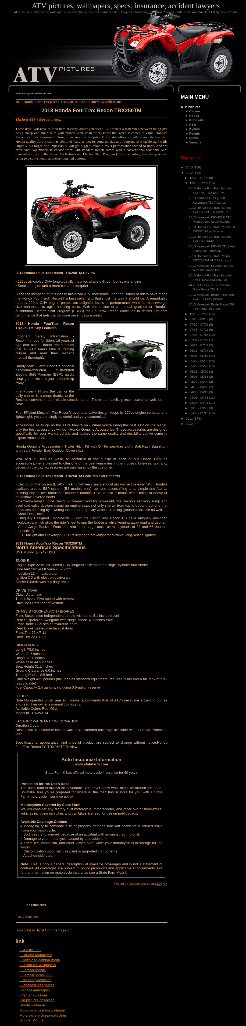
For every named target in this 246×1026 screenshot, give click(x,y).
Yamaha (195, 142)
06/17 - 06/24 (199, 350)
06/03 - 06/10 (199, 356)
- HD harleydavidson (36, 980)
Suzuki (194, 138)
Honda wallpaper (33, 1005)
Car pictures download (37, 1000)
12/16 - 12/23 (199, 314)
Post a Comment (27, 916)
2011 (190, 418)
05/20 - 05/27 (199, 366)
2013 (190, 167)
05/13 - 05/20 (199, 371)
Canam (194, 111)
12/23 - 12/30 (199, 183)
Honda (194, 116)
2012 (190, 173)
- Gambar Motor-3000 (37, 975)
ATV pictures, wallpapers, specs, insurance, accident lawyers (126, 5)
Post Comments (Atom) (55, 930)
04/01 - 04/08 (199, 397)
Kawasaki (196, 120)
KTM (192, 125)
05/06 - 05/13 (199, 377)
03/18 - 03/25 (199, 408)
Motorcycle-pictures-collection (43, 1015)
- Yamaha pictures (34, 995)
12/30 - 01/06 (199, 178)
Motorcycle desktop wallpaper (43, 1010)
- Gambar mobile (33, 970)
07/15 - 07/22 (199, 330)
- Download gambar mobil (40, 960)
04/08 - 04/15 (199, 392)
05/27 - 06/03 (199, 361)
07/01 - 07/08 (199, 340)
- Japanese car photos (37, 985)
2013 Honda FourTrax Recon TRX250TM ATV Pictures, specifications (69, 102)
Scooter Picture (32, 1020)
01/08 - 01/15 (199, 413)
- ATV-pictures (30, 950)
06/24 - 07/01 (199, 345)
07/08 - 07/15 (199, 335)
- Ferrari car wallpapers (38, 965)
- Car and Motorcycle (36, 955)
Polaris (194, 133)
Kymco (194, 129)
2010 (190, 424)
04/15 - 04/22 (199, 387)
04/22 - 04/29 (199, 382)
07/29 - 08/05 (199, 319)
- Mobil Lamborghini (35, 990)
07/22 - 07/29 (199, 324)
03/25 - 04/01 (199, 403)
